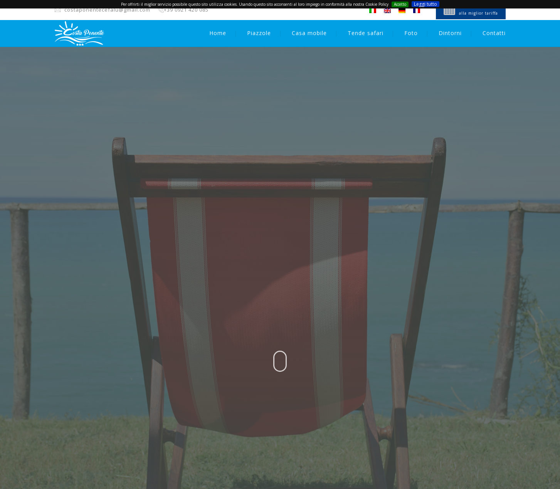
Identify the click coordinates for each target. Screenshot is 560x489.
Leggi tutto (425, 4)
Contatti (494, 33)
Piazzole (259, 33)
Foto (411, 33)
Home (217, 33)
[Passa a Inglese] (387, 10)
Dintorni (450, 33)
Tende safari (365, 33)
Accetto (400, 4)
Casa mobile (309, 33)
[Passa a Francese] (416, 10)
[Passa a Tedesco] (402, 10)
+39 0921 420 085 (186, 9)
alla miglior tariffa (478, 13)
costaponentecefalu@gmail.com (107, 9)
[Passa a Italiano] (372, 10)
